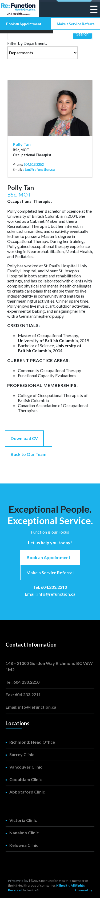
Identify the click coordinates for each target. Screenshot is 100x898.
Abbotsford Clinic (27, 791)
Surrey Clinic (21, 754)
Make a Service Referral (76, 24)
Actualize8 (30, 890)
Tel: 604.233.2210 (50, 587)
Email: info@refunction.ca (50, 593)
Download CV (24, 438)
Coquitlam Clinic (25, 779)
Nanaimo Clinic (24, 832)
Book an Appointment (23, 24)
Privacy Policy (18, 881)
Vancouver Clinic (25, 766)
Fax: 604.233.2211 (23, 694)
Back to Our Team (28, 454)
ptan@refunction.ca (38, 169)
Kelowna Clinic (23, 845)
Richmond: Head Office (32, 741)
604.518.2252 (33, 164)
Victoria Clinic (23, 820)
